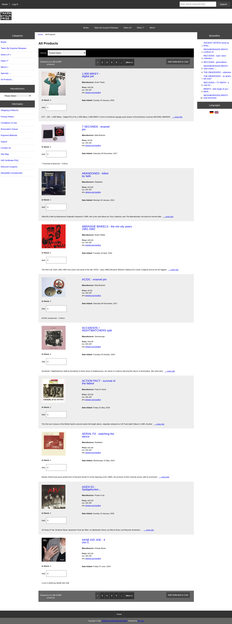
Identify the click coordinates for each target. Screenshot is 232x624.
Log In (15, 4)
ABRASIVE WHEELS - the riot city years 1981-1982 (107, 228)
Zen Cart (141, 621)
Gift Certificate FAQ (9, 160)
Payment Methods (9, 135)
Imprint (4, 141)
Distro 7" (140, 28)
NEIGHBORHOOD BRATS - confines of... (216, 50)
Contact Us (6, 148)
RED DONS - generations (215, 62)
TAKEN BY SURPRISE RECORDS (114, 621)
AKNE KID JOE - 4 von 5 (93, 541)
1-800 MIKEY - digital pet (91, 75)
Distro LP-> (6, 54)
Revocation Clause (9, 129)
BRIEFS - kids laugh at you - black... (216, 90)
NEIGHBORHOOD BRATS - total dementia (216, 96)
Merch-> (4, 67)
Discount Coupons (9, 167)
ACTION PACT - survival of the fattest (98, 382)
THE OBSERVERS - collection (217, 72)
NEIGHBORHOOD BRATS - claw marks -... (216, 67)
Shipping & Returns (9, 110)
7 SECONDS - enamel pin (95, 128)
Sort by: (44, 53)
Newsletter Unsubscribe (11, 173)
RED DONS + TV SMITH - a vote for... (216, 83)
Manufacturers (17, 88)
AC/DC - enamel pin (94, 279)
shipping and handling (93, 92)
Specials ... (6, 73)
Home (5, 4)
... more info (177, 117)
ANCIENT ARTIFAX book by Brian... (216, 44)
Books (86, 28)
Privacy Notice (7, 116)
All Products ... (7, 79)
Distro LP (127, 28)
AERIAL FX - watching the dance (98, 435)
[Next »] (129, 62)
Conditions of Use (9, 123)
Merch (152, 28)
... (121, 62)
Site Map (5, 154)
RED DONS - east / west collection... (215, 57)
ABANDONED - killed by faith (95, 174)
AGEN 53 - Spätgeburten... (91, 488)
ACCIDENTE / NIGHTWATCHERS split (97, 329)
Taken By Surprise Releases (106, 28)
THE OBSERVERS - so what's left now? (217, 77)
